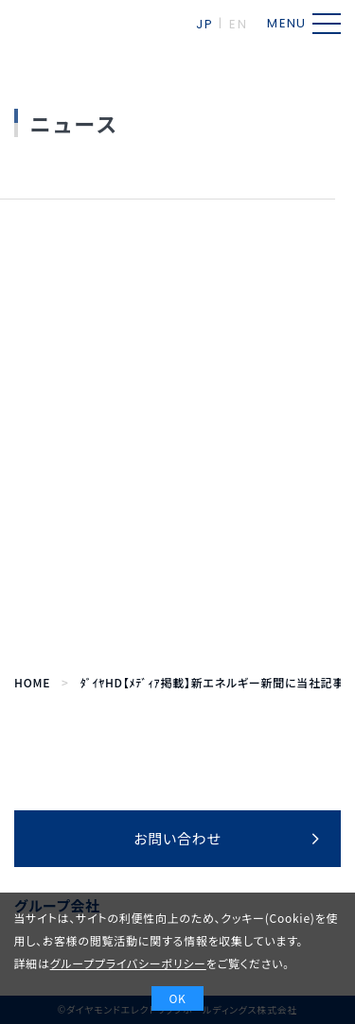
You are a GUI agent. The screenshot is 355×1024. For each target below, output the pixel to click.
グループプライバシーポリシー (128, 963)
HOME (32, 682)
